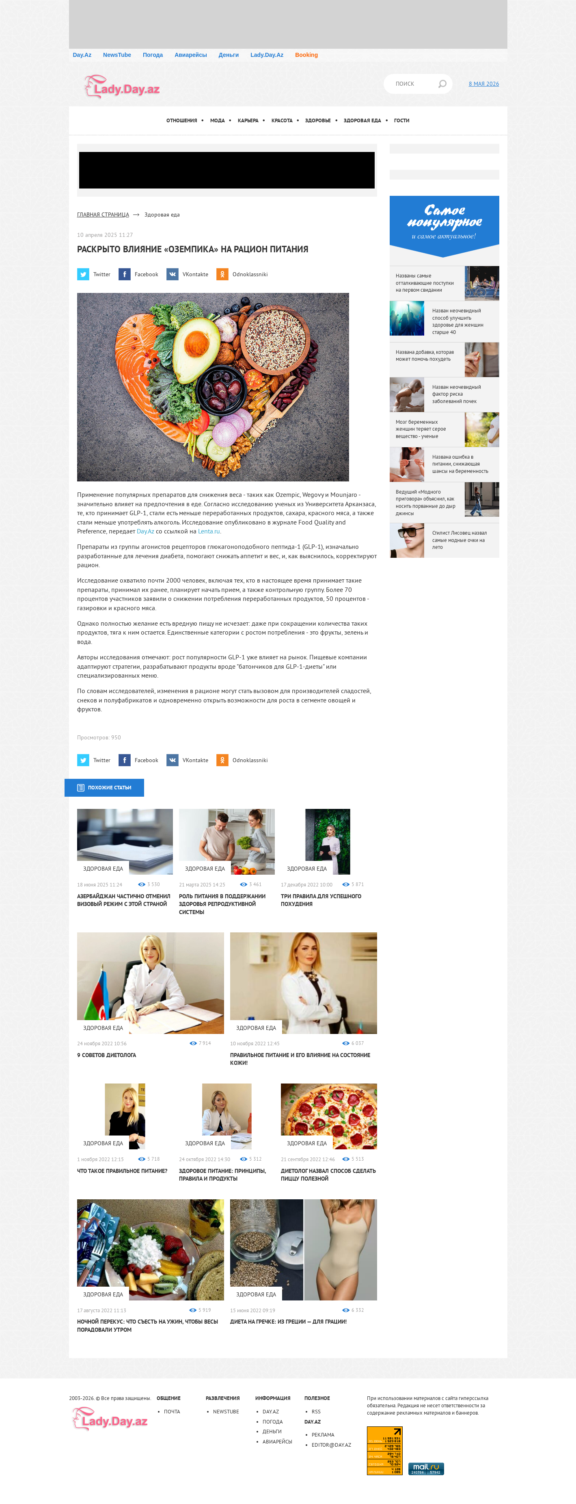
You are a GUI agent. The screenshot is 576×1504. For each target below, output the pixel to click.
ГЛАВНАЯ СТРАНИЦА (103, 214)
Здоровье (318, 120)
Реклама (323, 1434)
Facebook (146, 274)
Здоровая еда (362, 120)
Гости (402, 120)
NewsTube (117, 55)
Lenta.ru (209, 531)
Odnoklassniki (250, 274)
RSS (316, 1411)
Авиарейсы (191, 55)
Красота (282, 120)
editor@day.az (331, 1444)
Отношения (181, 120)
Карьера (248, 120)
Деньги (229, 55)
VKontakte (195, 274)
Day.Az (82, 55)
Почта (172, 1411)
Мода (217, 120)
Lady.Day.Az (266, 55)
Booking (306, 55)
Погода (153, 55)
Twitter (101, 274)
